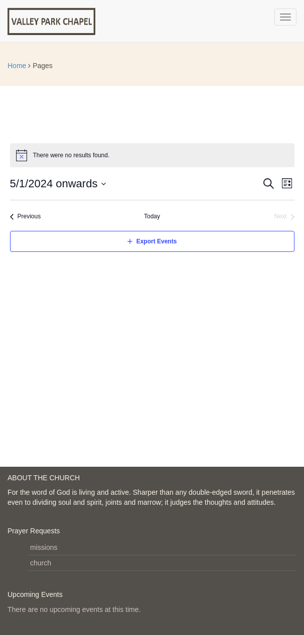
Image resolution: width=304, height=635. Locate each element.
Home (17, 66)
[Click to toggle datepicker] (58, 183)
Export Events (156, 241)
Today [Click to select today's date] (152, 216)
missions (43, 547)
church (40, 563)
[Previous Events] (25, 216)
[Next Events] (284, 216)
